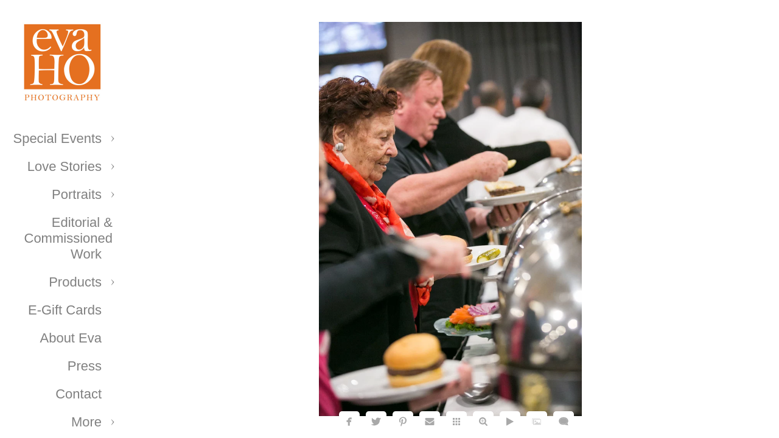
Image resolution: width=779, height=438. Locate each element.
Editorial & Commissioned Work (68, 238)
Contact (78, 393)
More (86, 421)
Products (75, 282)
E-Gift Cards (65, 310)
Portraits (77, 194)
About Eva (71, 338)
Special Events (57, 138)
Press (85, 366)
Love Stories (64, 166)
